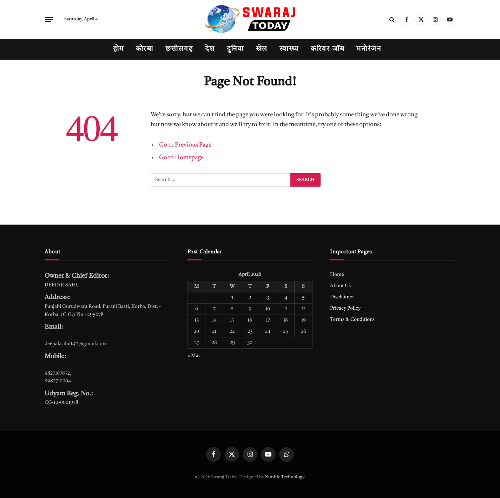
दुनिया (235, 49)
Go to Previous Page (185, 145)
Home (337, 274)
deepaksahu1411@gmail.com (76, 343)
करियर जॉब (327, 49)
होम (118, 49)
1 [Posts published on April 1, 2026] (232, 297)
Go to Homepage (181, 158)
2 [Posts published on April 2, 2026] (250, 297)
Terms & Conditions (352, 319)
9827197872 (57, 373)
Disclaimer (342, 297)
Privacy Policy (345, 308)
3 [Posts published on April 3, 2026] (268, 297)
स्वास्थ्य (289, 49)
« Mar (194, 355)
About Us (340, 285)
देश (210, 49)
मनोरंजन (368, 49)
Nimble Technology (284, 477)
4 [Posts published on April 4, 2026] (285, 297)
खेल (262, 49)
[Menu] (49, 19)
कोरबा (144, 49)
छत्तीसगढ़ (179, 49)
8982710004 (58, 381)
